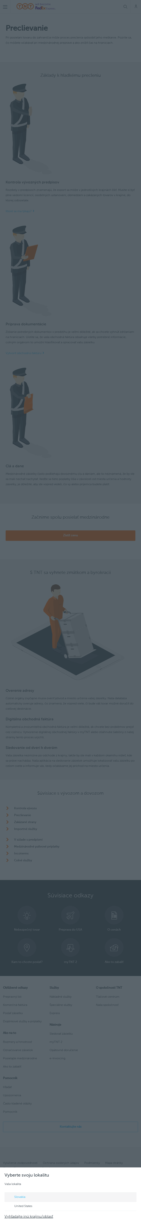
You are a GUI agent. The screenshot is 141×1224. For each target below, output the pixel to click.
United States (19, 1206)
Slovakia (16, 1197)
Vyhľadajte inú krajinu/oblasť (29, 1217)
